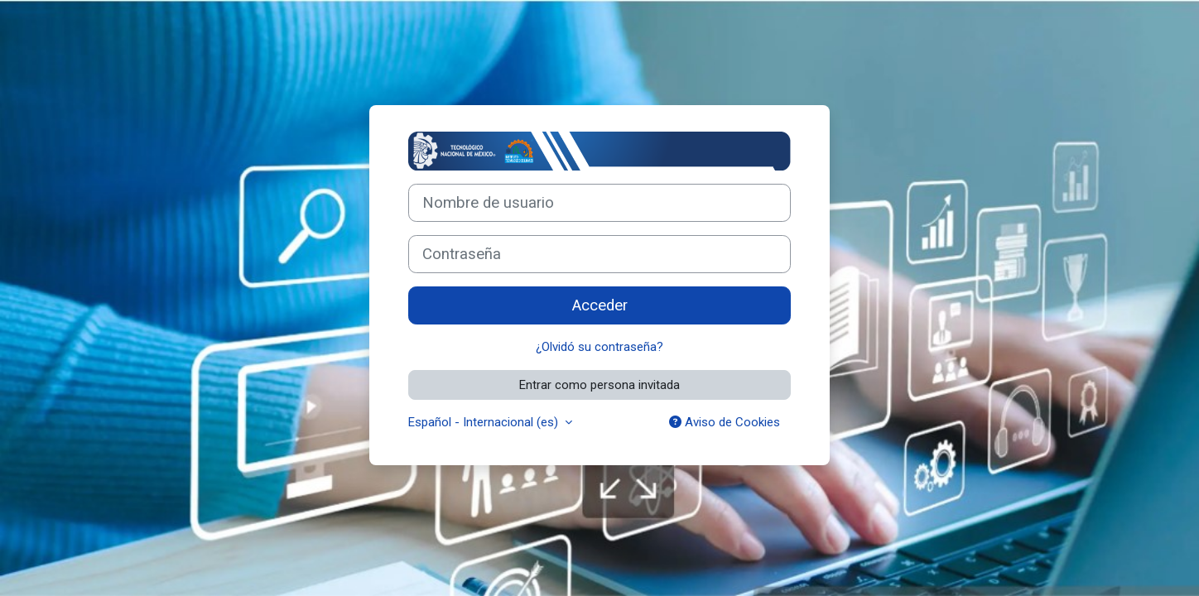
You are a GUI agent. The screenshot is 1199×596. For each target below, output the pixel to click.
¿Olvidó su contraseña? (599, 346)
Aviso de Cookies (724, 422)
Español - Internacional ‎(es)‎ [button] (484, 422)
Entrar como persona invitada (599, 384)
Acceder (600, 305)
